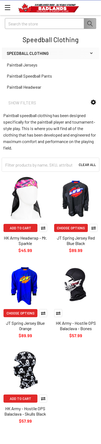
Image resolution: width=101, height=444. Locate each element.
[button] (93, 102)
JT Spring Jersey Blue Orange (25, 325)
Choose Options (71, 228)
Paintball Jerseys (22, 64)
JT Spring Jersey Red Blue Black (76, 240)
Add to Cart (20, 228)
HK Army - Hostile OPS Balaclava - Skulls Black (25, 411)
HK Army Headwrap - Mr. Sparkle (25, 240)
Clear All (87, 165)
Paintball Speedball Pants (29, 75)
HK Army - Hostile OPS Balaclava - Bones (76, 325)
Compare (43, 228)
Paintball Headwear (24, 87)
